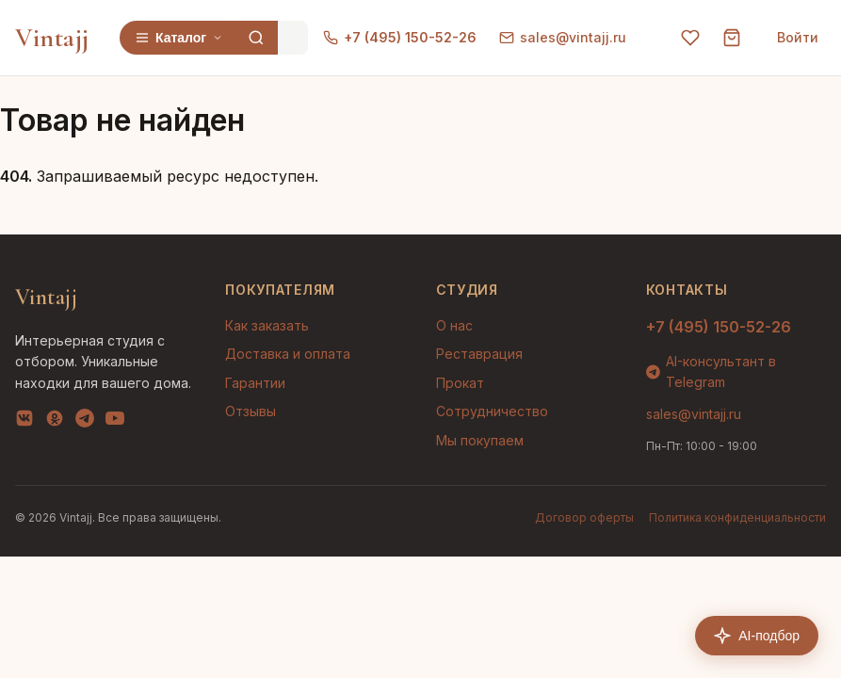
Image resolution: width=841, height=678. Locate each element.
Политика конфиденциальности (737, 517)
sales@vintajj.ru (562, 37)
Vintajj (52, 38)
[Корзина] (732, 37)
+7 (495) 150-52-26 (400, 37)
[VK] (24, 422)
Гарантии (255, 383)
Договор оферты (584, 517)
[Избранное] (690, 37)
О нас (454, 325)
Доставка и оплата (287, 354)
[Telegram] (84, 422)
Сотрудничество (492, 411)
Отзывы (250, 411)
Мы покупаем (480, 440)
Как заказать (267, 325)
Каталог (179, 37)
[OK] (54, 422)
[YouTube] (114, 422)
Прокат (460, 383)
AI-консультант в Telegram (711, 371)
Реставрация (479, 354)
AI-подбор (757, 635)
